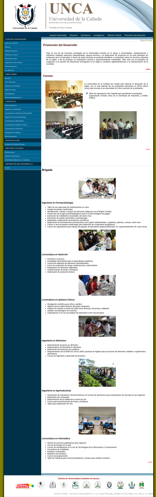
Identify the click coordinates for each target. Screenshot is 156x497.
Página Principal (146, 40)
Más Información (11, 66)
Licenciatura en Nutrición (13, 128)
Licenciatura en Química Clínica (16, 125)
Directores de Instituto (12, 86)
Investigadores (10, 93)
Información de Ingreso (13, 132)
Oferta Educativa (11, 105)
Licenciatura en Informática (14, 121)
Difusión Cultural (114, 35)
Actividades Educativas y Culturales (17, 160)
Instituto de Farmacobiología (15, 144)
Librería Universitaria (12, 156)
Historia (7, 47)
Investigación (98, 35)
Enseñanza (85, 35)
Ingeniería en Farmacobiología (15, 117)
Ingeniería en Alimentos (13, 109)
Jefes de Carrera (10, 90)
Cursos (7, 168)
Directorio (74, 35)
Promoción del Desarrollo (134, 35)
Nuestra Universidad (58, 35)
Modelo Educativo (11, 51)
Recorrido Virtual (11, 58)
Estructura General (11, 55)
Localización (9, 70)
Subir (148, 149)
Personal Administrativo (13, 97)
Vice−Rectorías (10, 82)
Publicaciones (9, 152)
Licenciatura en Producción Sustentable (18, 113)
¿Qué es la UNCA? (11, 43)
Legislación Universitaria (13, 62)
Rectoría (8, 78)
